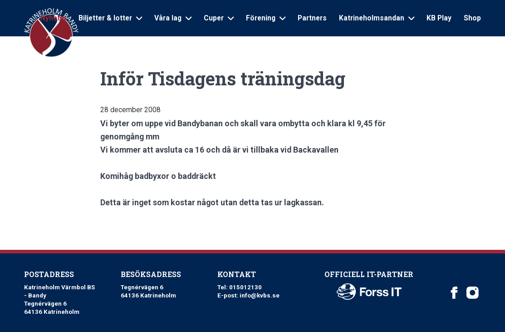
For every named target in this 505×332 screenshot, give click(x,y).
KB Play (439, 18)
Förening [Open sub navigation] (265, 18)
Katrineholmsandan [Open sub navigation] (376, 18)
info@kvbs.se (259, 295)
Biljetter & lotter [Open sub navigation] (110, 18)
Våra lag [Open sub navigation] (172, 18)
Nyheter (53, 18)
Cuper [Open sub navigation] (219, 18)
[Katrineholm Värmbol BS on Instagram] (473, 293)
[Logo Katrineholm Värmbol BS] (51, 32)
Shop (472, 18)
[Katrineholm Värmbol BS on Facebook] (454, 293)
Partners (312, 18)
